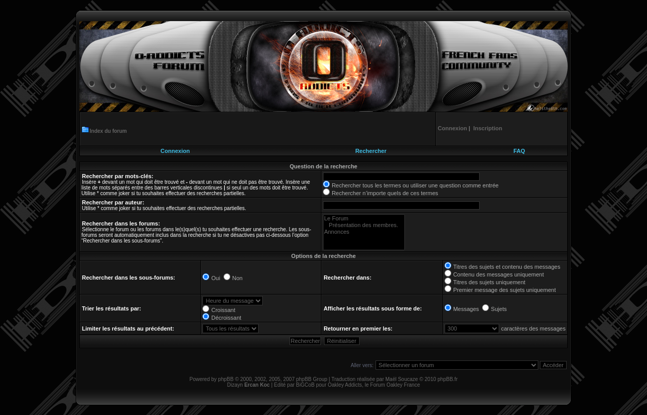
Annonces (364, 232)
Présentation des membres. (364, 225)
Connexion (175, 151)
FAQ (519, 151)
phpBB (225, 379)
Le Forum (364, 218)
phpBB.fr (447, 379)
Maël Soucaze (401, 379)
